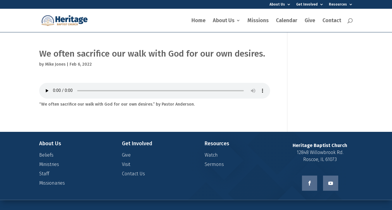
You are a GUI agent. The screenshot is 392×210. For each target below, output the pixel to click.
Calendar (286, 21)
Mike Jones (55, 64)
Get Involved (307, 4)
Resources (338, 4)
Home (198, 21)
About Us (277, 4)
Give (310, 21)
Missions (258, 21)
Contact (331, 21)
